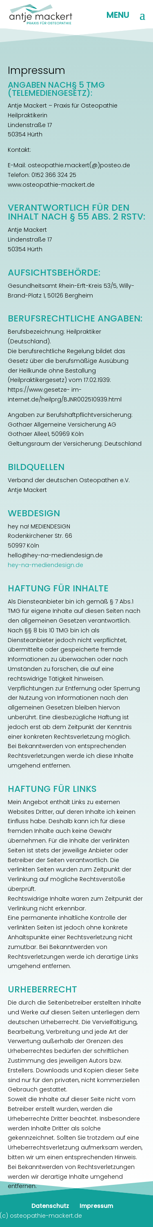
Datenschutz (50, 1206)
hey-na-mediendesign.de (45, 565)
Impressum (96, 1206)
